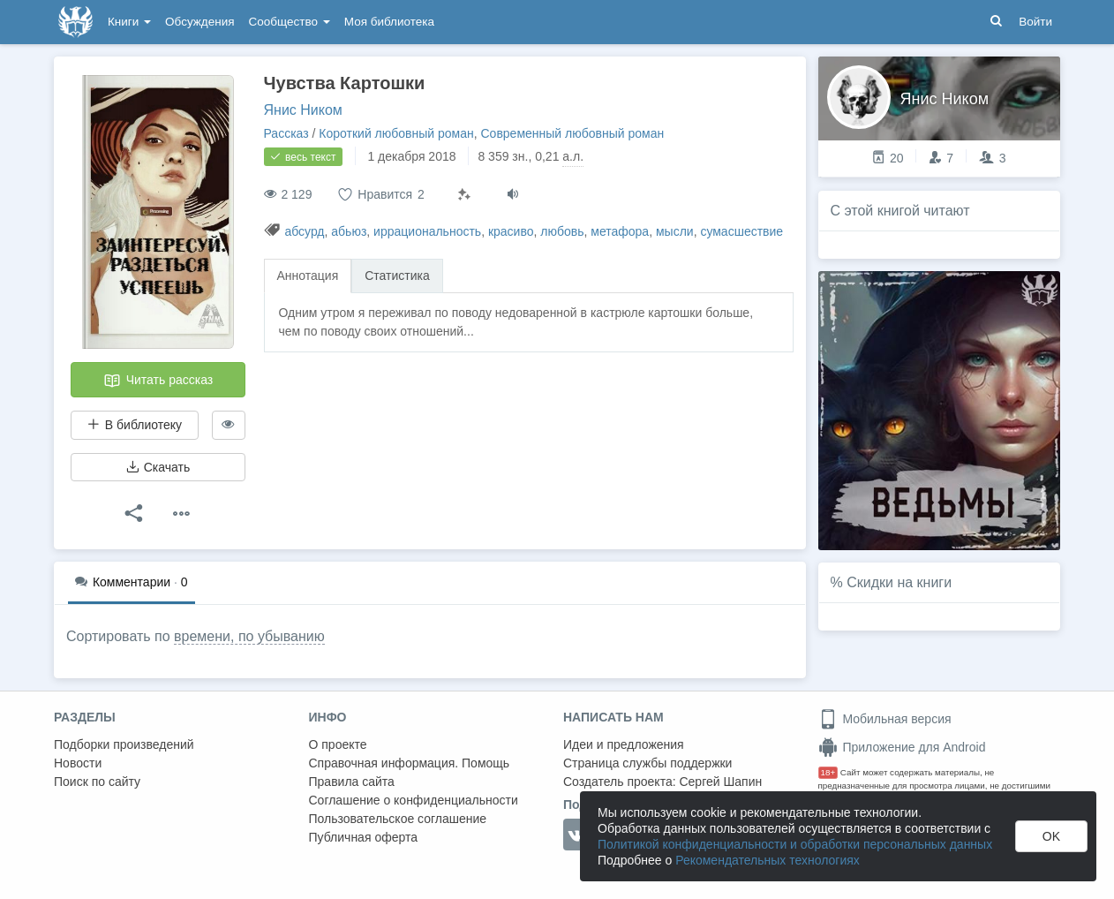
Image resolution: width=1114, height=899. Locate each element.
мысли (675, 231)
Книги (129, 21)
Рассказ (286, 133)
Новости (78, 763)
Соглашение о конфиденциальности (413, 800)
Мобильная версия (885, 719)
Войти (1035, 21)
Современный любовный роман (573, 133)
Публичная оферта (363, 837)
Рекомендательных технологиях (767, 860)
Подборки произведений (124, 744)
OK (1051, 836)
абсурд (304, 231)
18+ (828, 772)
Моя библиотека (389, 21)
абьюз (348, 231)
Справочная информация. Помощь (409, 763)
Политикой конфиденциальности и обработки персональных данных (795, 844)
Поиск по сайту (97, 781)
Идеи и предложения (623, 744)
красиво (511, 231)
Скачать (158, 467)
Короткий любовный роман (396, 133)
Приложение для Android (902, 747)
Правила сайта (352, 781)
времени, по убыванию (249, 636)
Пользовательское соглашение (398, 819)
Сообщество (289, 21)
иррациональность (427, 231)
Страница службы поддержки (647, 763)
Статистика (397, 275)
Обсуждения (199, 21)
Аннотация (308, 275)
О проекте (338, 744)
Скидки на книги (899, 582)
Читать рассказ (158, 380)
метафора (620, 231)
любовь (561, 231)
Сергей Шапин (720, 781)
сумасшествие (741, 231)
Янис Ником (303, 109)
